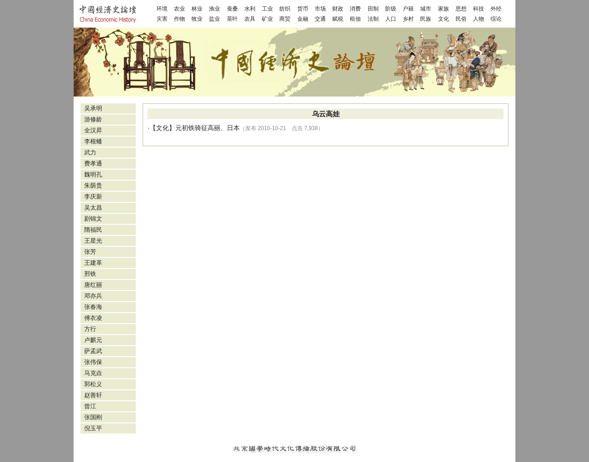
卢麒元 (93, 340)
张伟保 (93, 362)
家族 (443, 9)
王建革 (93, 262)
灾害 (161, 19)
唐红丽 (93, 284)
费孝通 (93, 163)
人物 (478, 19)
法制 (373, 19)
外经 (496, 9)
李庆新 (93, 196)
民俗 (461, 19)
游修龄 (93, 119)
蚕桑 (232, 9)
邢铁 (90, 273)
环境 (161, 9)
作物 (179, 19)
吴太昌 (93, 207)
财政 (337, 9)
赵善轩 (93, 395)
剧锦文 (93, 218)
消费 (355, 9)
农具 (249, 19)
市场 (320, 9)
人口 (390, 19)
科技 (478, 9)
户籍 (408, 9)
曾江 (90, 406)
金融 (302, 19)
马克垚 (93, 373)
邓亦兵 (93, 295)
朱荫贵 (93, 185)
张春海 (93, 306)
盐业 (214, 19)
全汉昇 (93, 130)
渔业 (214, 9)
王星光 (93, 240)
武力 (90, 152)
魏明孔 (93, 174)
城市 (425, 9)
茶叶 (232, 19)
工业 (267, 9)
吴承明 (93, 108)
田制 (373, 9)
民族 (425, 19)
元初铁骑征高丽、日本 (207, 127)
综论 (496, 19)
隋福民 (93, 229)
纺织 (284, 9)
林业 (196, 9)
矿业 (267, 19)
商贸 (284, 19)
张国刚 (93, 417)
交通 (320, 19)
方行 (90, 328)
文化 (443, 19)
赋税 (337, 19)
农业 (179, 9)
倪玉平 (93, 428)
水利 (249, 9)
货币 (302, 9)
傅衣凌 (93, 317)
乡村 (408, 19)
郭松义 (93, 384)
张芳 (90, 251)
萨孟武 (93, 351)
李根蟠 (93, 141)
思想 (461, 9)
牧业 (196, 19)
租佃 (355, 19)
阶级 (390, 9)
